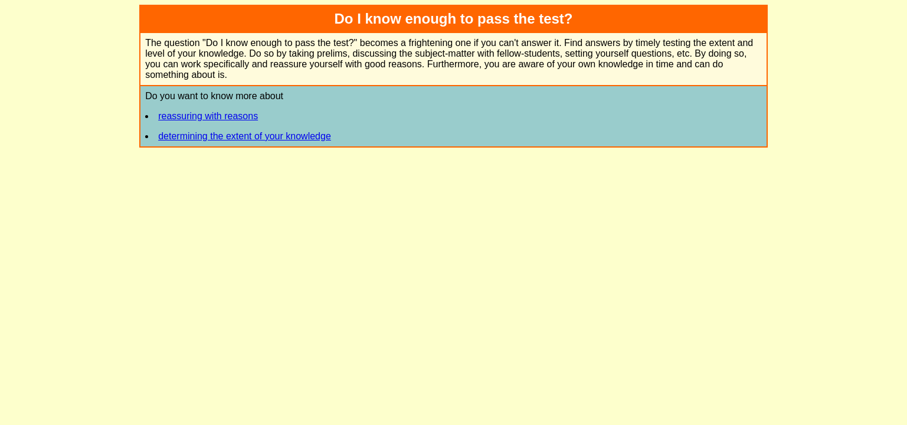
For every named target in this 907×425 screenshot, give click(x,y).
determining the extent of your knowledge (244, 136)
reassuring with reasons (208, 116)
